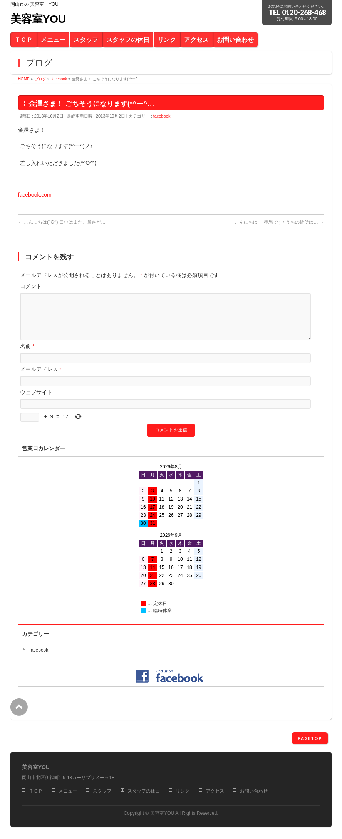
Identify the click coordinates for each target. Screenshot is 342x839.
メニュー (68, 791)
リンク (182, 791)
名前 (27, 355)
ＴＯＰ (36, 791)
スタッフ (102, 791)
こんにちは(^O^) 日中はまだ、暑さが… (62, 222)
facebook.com (35, 195)
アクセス (215, 791)
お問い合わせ (254, 791)
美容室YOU (38, 19)
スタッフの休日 (143, 791)
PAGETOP (310, 738)
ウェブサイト (36, 401)
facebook (162, 116)
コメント (31, 286)
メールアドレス (40, 378)
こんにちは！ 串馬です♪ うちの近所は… (279, 222)
